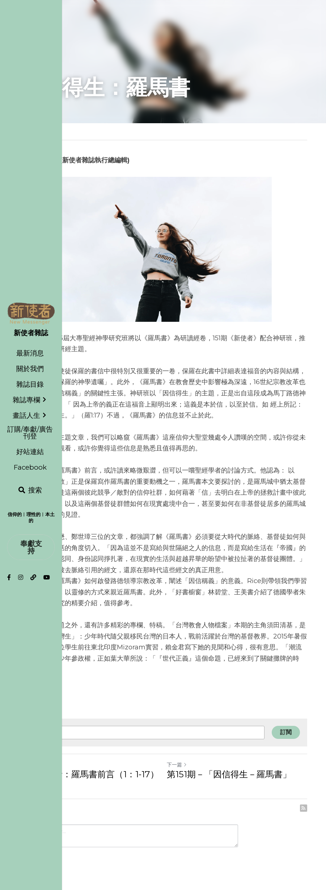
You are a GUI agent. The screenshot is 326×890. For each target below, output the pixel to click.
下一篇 (177, 764)
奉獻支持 (31, 547)
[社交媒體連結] (9, 577)
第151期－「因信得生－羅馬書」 (229, 774)
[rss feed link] (303, 808)
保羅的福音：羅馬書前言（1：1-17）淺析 (89, 779)
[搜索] (30, 490)
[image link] (31, 313)
